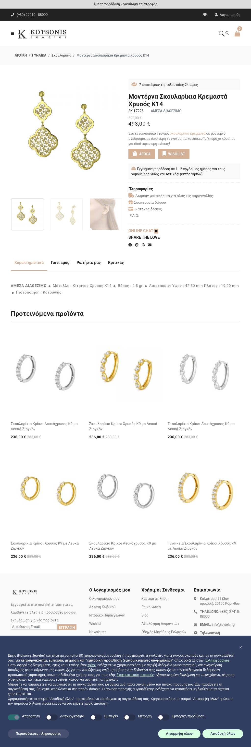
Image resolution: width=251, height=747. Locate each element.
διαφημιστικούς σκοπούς (135, 675)
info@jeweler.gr (223, 625)
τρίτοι (92, 665)
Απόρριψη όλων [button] (179, 733)
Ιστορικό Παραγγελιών (107, 615)
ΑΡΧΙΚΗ (21, 55)
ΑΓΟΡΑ (142, 153)
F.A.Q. (134, 215)
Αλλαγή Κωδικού (102, 607)
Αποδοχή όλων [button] (222, 733)
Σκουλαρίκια (61, 55)
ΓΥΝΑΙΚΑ (39, 55)
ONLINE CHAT (143, 230)
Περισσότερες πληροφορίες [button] (38, 733)
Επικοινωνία (151, 607)
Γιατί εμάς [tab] (60, 262)
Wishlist (95, 624)
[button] (241, 647)
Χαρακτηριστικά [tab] (29, 262)
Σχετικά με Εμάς (154, 599)
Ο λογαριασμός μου (104, 599)
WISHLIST (174, 153)
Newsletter (97, 632)
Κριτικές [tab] (116, 262)
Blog (144, 615)
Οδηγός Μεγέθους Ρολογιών (163, 632)
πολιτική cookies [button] (216, 660)
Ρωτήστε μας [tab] (89, 262)
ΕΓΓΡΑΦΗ (67, 627)
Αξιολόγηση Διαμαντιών (160, 624)
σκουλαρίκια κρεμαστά (187, 133)
